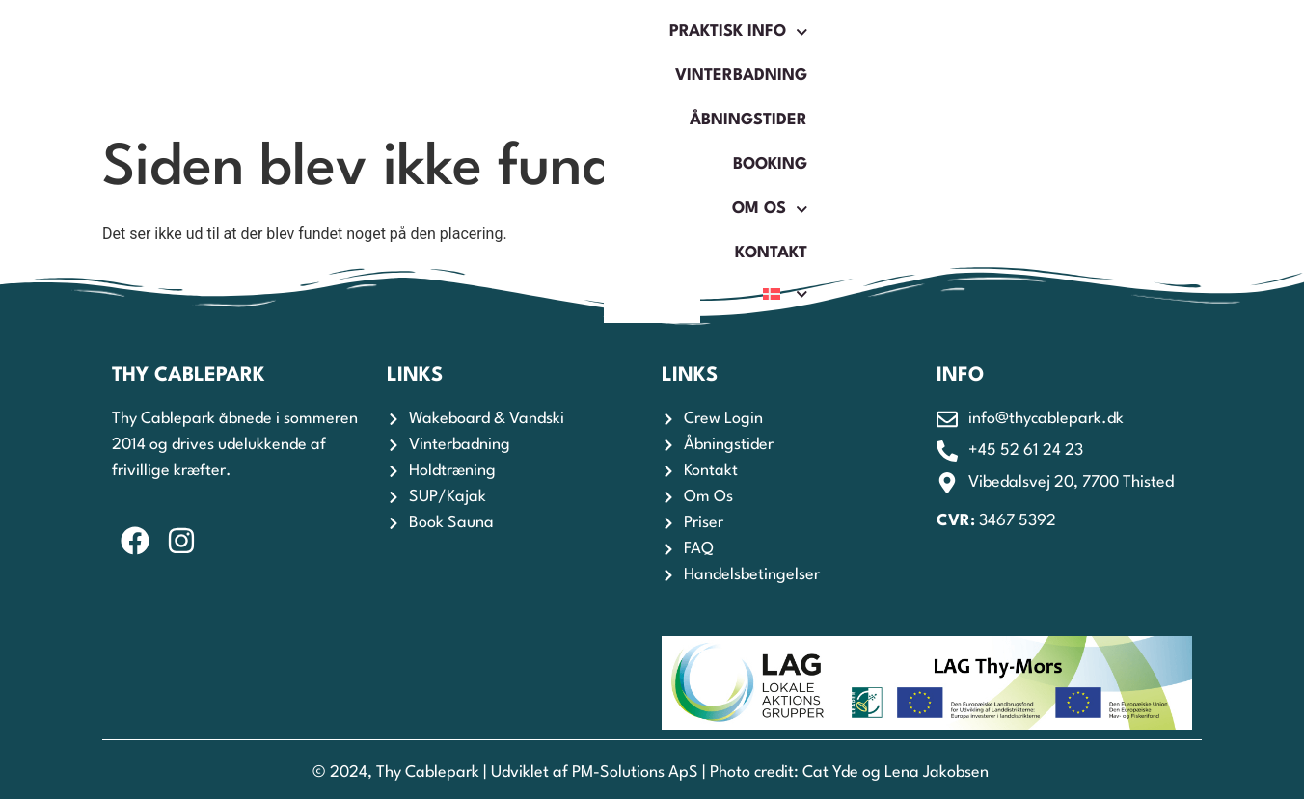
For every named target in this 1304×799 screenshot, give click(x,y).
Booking (822, 62)
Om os (936, 63)
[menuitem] (1144, 62)
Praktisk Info (350, 63)
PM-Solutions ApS (635, 772)
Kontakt (1048, 62)
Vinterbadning (524, 62)
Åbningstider (688, 62)
